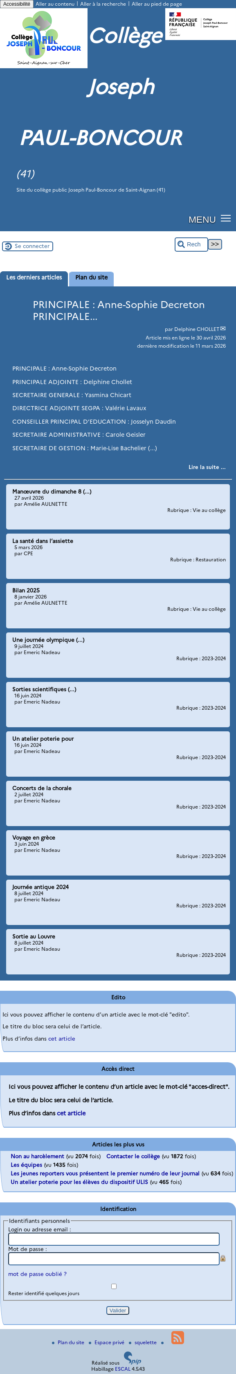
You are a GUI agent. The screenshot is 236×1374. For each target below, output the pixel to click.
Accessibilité (16, 4)
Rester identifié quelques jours (43, 1293)
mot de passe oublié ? (37, 1274)
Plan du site (68, 1342)
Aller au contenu (55, 4)
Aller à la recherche (103, 4)
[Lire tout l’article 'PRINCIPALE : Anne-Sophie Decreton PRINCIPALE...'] (207, 467)
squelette (143, 1342)
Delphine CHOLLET (197, 329)
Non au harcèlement (37, 1156)
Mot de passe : (27, 1249)
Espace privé (107, 1342)
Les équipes (26, 1165)
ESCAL (122, 1369)
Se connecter (32, 246)
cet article (61, 1038)
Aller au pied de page (157, 4)
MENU (202, 219)
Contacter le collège (133, 1156)
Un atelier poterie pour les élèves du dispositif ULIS (79, 1182)
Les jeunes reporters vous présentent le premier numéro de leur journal (105, 1173)
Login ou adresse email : (39, 1229)
